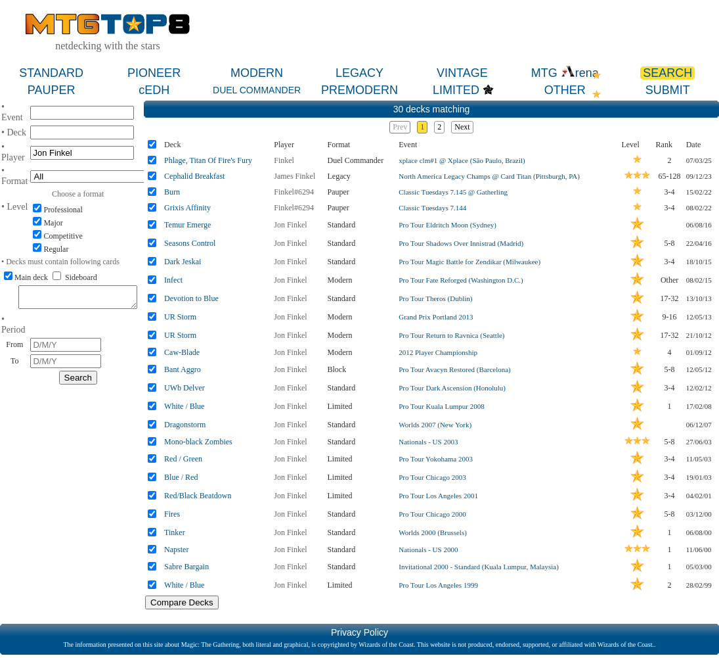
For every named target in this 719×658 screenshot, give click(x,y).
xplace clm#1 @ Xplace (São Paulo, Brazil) (462, 160)
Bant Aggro (182, 369)
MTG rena (565, 73)
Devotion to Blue (191, 298)
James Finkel (294, 176)
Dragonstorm (185, 424)
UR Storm (180, 316)
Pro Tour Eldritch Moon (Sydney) (447, 225)
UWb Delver (184, 387)
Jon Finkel (290, 224)
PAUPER (52, 90)
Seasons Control (189, 243)
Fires (172, 514)
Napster (176, 549)
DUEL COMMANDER (257, 90)
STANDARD (51, 73)
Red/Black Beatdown (197, 495)
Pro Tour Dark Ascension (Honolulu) (452, 388)
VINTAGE (462, 73)
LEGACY (359, 73)
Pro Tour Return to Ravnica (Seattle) (451, 335)
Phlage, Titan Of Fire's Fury (208, 160)
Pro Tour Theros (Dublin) (435, 298)
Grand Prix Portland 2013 (436, 317)
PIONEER (154, 73)
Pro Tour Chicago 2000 (432, 514)
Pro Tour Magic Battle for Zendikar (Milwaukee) (469, 262)
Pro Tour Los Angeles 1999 (438, 585)
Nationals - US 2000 (428, 549)
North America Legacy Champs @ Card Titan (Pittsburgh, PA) (489, 176)
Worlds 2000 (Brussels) (433, 532)
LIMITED (456, 90)
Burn (172, 192)
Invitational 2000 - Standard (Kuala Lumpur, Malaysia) (479, 567)
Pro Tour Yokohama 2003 (436, 459)
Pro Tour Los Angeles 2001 (438, 496)
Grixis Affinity (187, 207)
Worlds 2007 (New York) (435, 425)
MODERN (256, 73)
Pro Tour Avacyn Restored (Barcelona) (455, 369)
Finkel (284, 160)
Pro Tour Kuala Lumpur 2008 (441, 406)
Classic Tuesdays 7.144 (432, 208)
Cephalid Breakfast (194, 176)
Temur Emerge (187, 224)
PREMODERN (359, 90)
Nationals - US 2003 (428, 442)
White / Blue (184, 406)
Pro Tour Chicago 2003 (432, 477)
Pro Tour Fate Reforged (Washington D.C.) (461, 280)
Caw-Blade (182, 352)
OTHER (565, 90)
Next (461, 126)
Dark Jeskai (182, 261)
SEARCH (667, 73)
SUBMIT (667, 90)
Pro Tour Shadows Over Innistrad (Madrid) (461, 243)
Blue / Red (181, 477)
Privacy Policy (359, 632)
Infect (173, 280)
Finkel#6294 (294, 192)
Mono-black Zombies (198, 441)
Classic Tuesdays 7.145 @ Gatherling (453, 192)
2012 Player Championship (438, 352)
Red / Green (183, 458)
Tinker (174, 532)
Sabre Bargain (186, 566)
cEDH (154, 90)
